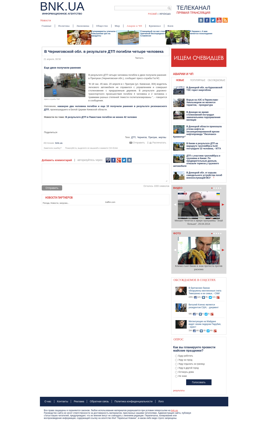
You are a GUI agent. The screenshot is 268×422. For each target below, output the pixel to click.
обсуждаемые (216, 80)
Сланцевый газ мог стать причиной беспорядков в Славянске (153, 33)
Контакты (62, 401)
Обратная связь (99, 401)
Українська (165, 13)
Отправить (139, 143)
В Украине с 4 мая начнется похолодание (201, 32)
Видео (112, 20)
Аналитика (61, 20)
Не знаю (182, 376)
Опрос (179, 339)
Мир (117, 25)
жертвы (162, 137)
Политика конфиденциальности (134, 401)
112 (108, 160)
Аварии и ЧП (134, 25)
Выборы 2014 (183, 20)
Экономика (83, 25)
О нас (48, 401)
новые (180, 80)
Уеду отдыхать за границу (191, 364)
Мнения (134, 20)
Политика (64, 25)
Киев (170, 25)
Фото (122, 20)
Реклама (79, 401)
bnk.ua (174, 410)
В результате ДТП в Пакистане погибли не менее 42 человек (101, 117)
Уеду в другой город (188, 368)
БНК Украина (161, 20)
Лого (161, 401)
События (77, 20)
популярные (197, 80)
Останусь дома (186, 372)
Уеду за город (185, 360)
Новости (45, 20)
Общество (102, 25)
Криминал (155, 25)
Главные (47, 25)
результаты (179, 390)
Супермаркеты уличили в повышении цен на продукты (104, 33)
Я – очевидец (95, 20)
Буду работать (185, 356)
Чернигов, (142, 137)
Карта (146, 20)
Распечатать (159, 143)
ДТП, (133, 137)
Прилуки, (152, 137)
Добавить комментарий (57, 160)
